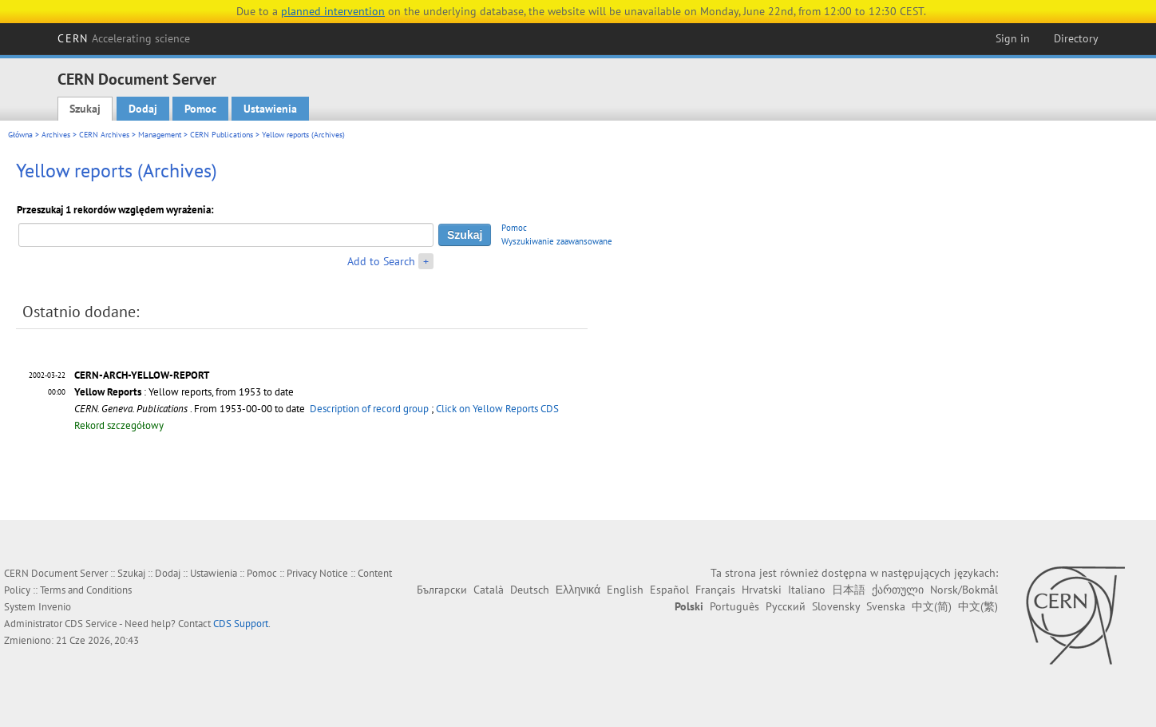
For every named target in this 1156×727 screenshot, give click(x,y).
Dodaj (143, 108)
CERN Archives (104, 134)
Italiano (806, 589)
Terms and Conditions (86, 590)
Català (488, 589)
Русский (786, 606)
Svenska (885, 606)
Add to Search (381, 261)
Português (734, 606)
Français (715, 589)
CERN (123, 38)
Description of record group (369, 408)
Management (159, 134)
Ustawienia (270, 108)
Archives (56, 134)
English (625, 589)
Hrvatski (762, 589)
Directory (1076, 38)
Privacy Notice (317, 573)
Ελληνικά (578, 589)
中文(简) (932, 606)
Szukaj (85, 108)
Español (669, 589)
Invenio (54, 607)
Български (442, 589)
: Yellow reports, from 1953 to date (184, 392)
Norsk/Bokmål (964, 589)
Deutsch (529, 589)
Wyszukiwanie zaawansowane (556, 241)
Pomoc (200, 108)
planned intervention (333, 11)
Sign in (1013, 38)
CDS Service (91, 623)
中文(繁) (978, 606)
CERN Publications (221, 134)
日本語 (848, 589)
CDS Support (240, 623)
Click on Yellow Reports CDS (497, 408)
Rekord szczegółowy (119, 425)
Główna (20, 134)
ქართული (898, 589)
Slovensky (836, 606)
